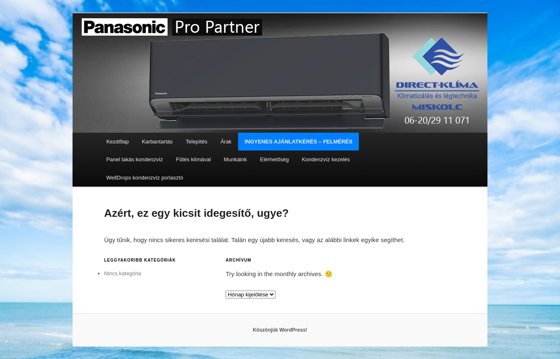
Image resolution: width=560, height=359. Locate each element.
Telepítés (196, 141)
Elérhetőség (274, 159)
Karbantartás (157, 141)
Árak (225, 141)
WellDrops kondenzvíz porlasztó (144, 178)
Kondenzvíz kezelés (326, 159)
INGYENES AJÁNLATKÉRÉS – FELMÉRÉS (299, 141)
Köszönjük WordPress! (280, 330)
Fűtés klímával (193, 159)
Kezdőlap (117, 141)
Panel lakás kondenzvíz (134, 159)
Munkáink (235, 159)
